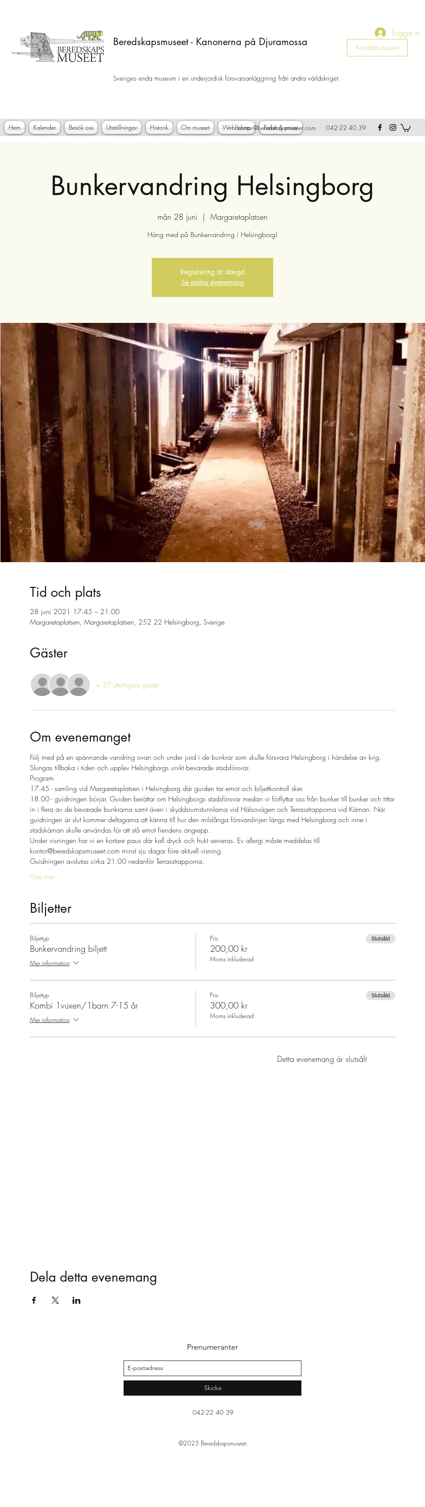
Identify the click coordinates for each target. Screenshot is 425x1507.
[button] (405, 127)
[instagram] (393, 127)
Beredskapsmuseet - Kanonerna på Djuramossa (210, 42)
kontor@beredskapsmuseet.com (276, 128)
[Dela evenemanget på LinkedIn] (76, 1300)
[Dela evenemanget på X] (55, 1300)
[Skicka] (212, 1388)
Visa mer (42, 876)
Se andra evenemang (212, 282)
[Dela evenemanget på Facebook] (34, 1300)
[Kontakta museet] (377, 47)
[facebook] (380, 127)
